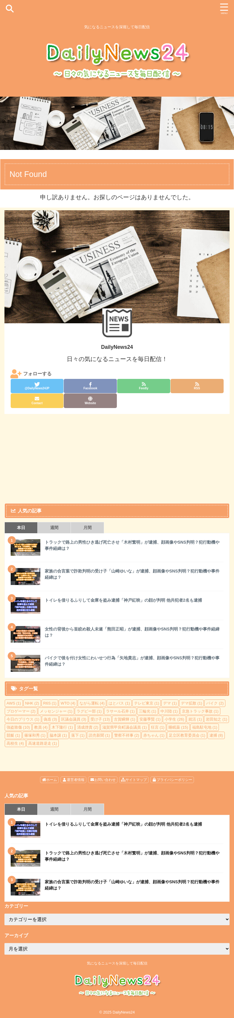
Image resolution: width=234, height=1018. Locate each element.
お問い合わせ (103, 780)
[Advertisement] (114, 458)
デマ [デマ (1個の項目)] (170, 703)
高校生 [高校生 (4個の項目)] (15, 743)
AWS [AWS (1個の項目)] (14, 703)
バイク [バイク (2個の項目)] (215, 703)
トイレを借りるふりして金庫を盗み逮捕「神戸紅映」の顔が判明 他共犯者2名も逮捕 (123, 600)
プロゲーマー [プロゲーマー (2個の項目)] (21, 711)
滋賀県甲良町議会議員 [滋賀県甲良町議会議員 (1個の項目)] (124, 727)
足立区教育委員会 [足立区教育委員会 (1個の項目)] (187, 735)
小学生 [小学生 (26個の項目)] (174, 719)
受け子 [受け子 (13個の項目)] (100, 719)
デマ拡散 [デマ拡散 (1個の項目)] (191, 703)
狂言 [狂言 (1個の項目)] (158, 727)
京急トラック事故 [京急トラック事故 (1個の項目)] (200, 711)
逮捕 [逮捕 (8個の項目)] (216, 735)
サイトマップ (134, 780)
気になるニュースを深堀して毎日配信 (117, 963)
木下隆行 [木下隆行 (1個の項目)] (62, 727)
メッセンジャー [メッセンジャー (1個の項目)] (56, 711)
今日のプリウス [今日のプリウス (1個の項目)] (23, 719)
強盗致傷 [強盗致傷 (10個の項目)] (18, 727)
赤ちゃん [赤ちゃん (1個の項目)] (154, 735)
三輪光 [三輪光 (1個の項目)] (147, 711)
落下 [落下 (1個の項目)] (78, 735)
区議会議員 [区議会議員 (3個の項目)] (73, 719)
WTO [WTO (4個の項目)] (68, 703)
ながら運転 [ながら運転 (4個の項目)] (92, 703)
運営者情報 (73, 780)
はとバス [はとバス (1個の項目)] (119, 703)
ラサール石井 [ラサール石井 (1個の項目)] (120, 711)
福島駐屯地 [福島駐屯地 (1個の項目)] (204, 727)
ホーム (49, 780)
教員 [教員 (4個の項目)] (41, 727)
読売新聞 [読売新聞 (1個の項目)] (99, 735)
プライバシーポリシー (172, 780)
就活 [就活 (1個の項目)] (195, 719)
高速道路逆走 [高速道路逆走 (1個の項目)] (42, 743)
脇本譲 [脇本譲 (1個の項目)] (58, 735)
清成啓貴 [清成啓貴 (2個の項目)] (87, 727)
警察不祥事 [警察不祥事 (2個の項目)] (126, 735)
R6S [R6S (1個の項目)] (50, 703)
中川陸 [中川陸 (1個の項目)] (169, 711)
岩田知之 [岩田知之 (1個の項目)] (216, 719)
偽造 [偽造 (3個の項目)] (50, 719)
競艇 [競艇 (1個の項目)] (13, 735)
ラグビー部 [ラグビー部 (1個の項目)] (89, 711)
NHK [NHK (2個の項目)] (32, 703)
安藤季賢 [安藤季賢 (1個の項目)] (150, 719)
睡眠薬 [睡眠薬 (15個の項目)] (178, 727)
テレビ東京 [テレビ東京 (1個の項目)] (146, 703)
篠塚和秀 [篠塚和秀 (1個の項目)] (35, 735)
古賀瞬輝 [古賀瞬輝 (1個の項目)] (124, 719)
